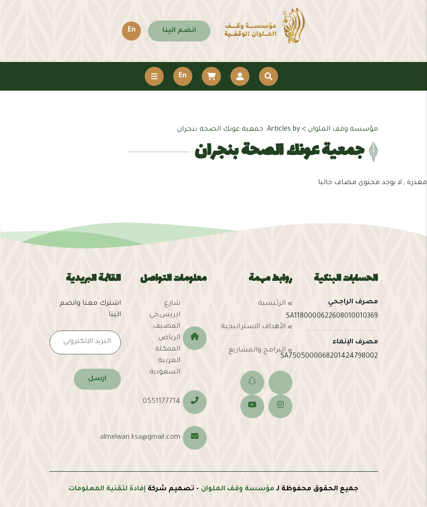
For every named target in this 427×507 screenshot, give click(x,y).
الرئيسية (272, 304)
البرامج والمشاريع (257, 350)
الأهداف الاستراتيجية (253, 327)
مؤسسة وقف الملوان (237, 489)
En (132, 30)
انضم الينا (179, 31)
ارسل (97, 379)
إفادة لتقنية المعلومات (107, 489)
